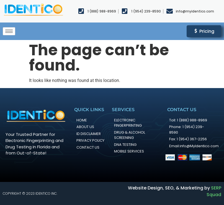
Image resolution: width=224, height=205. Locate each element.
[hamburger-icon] (9, 31)
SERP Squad (214, 191)
